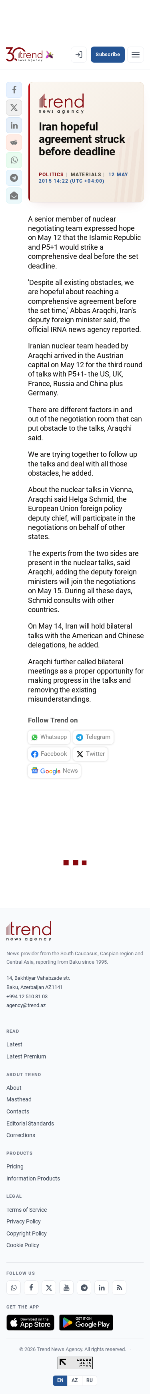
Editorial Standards (30, 1123)
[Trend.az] (30, 54)
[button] (14, 90)
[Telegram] (84, 1287)
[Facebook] (31, 1287)
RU (89, 1380)
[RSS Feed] (119, 1287)
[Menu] (135, 55)
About (14, 1088)
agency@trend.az (26, 1005)
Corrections (20, 1135)
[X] (49, 1287)
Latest (14, 1044)
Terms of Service (26, 1210)
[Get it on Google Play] (86, 1323)
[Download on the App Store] (30, 1323)
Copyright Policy (26, 1233)
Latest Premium (26, 1056)
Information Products (33, 1178)
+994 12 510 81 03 (27, 996)
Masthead (19, 1099)
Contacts (17, 1111)
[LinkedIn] (101, 1287)
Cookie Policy (22, 1245)
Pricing (15, 1166)
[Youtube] (66, 1287)
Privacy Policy (23, 1221)
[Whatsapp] (13, 1287)
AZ (75, 1380)
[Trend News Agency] (28, 931)
